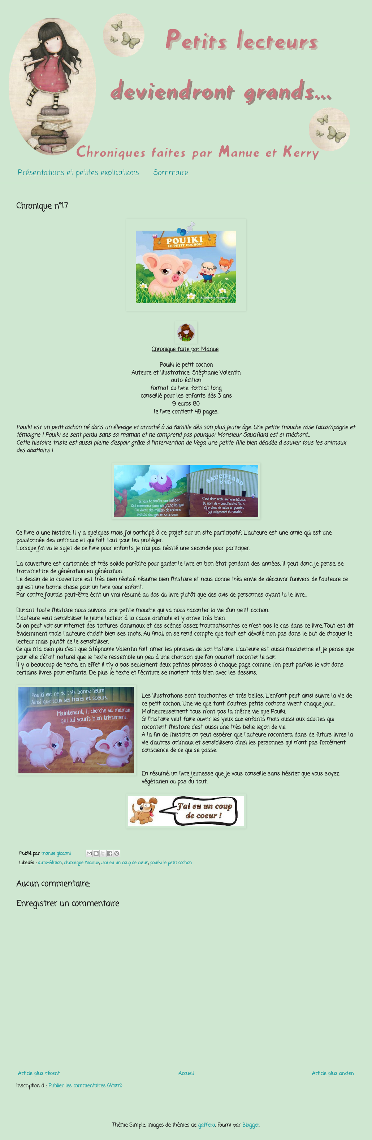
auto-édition (50, 863)
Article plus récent (39, 1074)
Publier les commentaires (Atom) (85, 1086)
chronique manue (81, 863)
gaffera (206, 1125)
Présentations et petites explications (78, 172)
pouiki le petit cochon (171, 863)
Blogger (250, 1125)
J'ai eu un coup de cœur (124, 863)
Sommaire (170, 172)
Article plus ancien (333, 1074)
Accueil (186, 1074)
